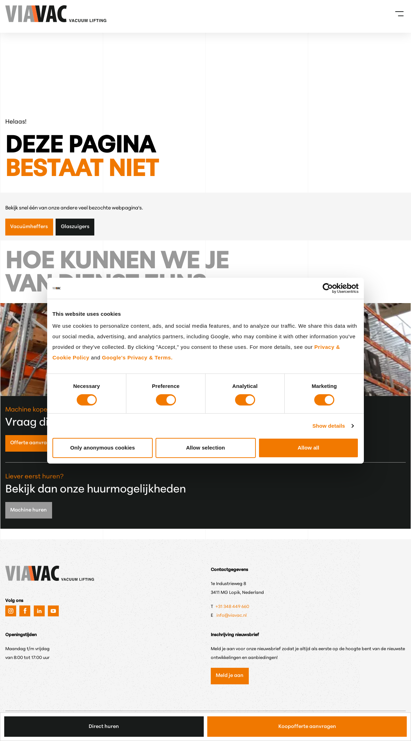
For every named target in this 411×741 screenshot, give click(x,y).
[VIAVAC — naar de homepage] (14, 13)
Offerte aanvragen (33, 443)
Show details (328, 426)
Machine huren (28, 510)
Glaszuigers (75, 227)
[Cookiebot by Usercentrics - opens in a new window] (328, 288)
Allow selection (205, 448)
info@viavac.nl (231, 616)
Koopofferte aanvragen (307, 726)
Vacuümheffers (29, 227)
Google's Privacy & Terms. (137, 357)
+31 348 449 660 (232, 607)
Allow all (309, 448)
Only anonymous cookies (102, 448)
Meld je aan (230, 675)
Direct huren (104, 726)
